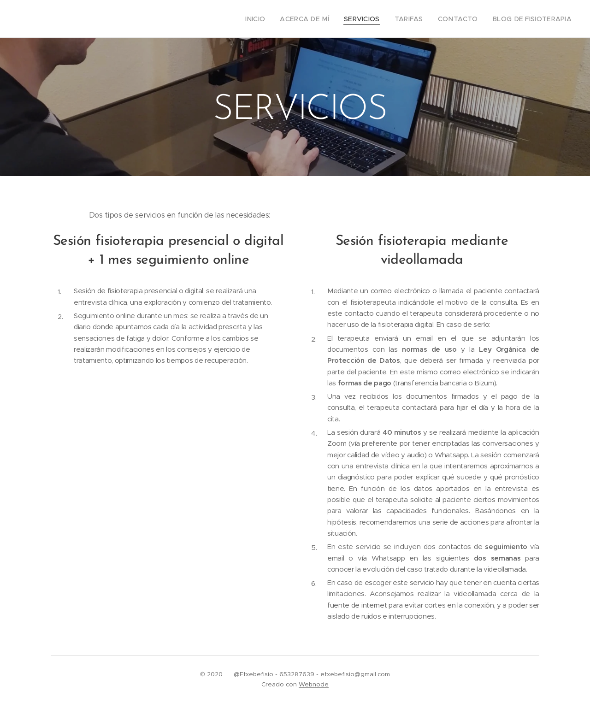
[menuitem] (276, 18)
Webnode (314, 684)
